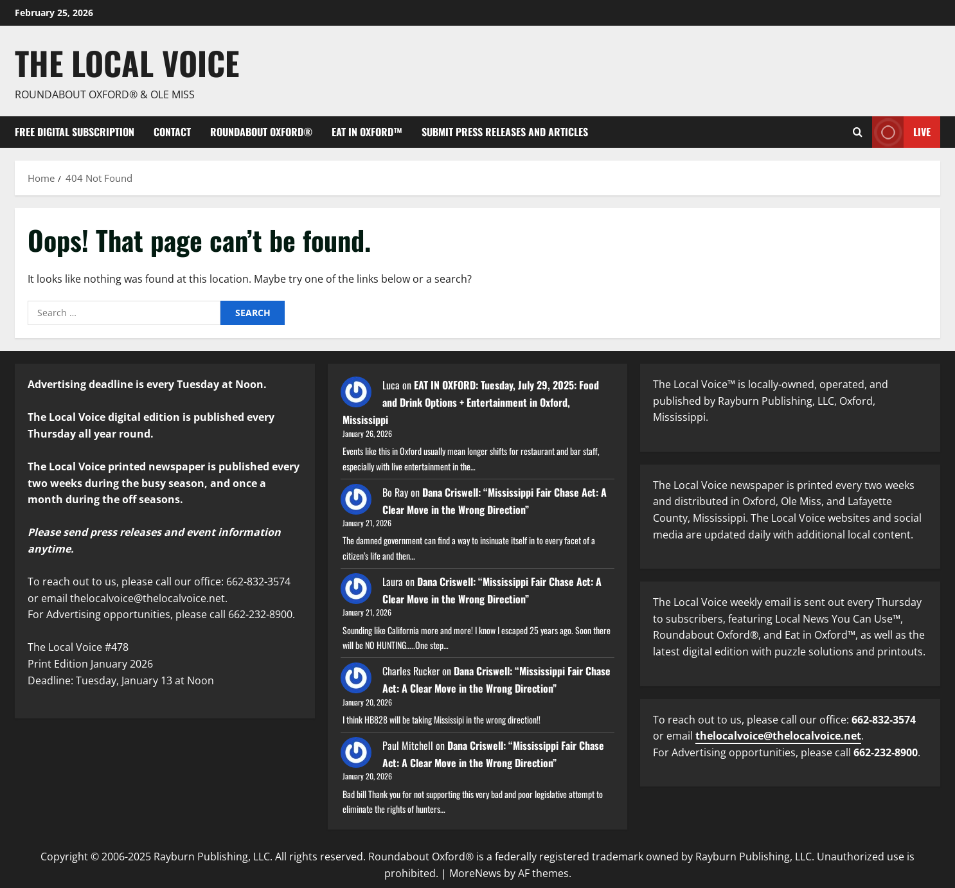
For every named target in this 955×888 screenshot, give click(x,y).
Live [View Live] (901, 132)
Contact (172, 131)
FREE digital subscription (74, 131)
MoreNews (475, 873)
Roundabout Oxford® (261, 131)
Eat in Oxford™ (367, 131)
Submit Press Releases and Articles (505, 131)
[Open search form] (857, 132)
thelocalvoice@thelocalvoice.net (778, 736)
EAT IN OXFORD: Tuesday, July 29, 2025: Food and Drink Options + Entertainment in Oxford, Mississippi (471, 402)
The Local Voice (127, 62)
